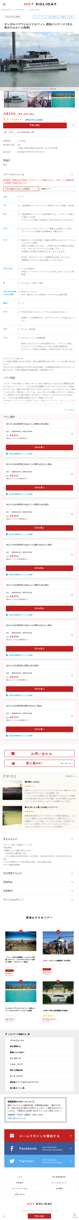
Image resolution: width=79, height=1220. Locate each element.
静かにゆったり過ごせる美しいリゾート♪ (41, 807)
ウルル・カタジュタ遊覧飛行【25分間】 (57, 961)
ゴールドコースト (34, 9)
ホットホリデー (6, 9)
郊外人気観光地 (16, 1070)
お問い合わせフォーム (17, 1118)
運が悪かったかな (32, 782)
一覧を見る (69, 776)
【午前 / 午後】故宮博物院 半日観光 (55, 1011)
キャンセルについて (59, 1183)
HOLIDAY (40, 4)
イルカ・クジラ (16, 1064)
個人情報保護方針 (59, 1177)
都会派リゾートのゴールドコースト (24, 1082)
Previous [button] (2, 99)
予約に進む (35, 125)
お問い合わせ (42, 753)
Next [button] (76, 99)
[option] (39, 61)
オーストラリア (19, 9)
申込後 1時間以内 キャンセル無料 (20, 454)
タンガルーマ (15, 1058)
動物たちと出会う (67, 17)
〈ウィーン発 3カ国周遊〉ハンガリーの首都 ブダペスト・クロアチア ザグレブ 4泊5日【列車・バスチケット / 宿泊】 (20, 959)
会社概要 (59, 1188)
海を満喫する (54, 17)
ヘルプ (19, 1177)
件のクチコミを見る (34, 120)
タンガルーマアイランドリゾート (31, 152)
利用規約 (19, 1183)
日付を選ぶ (39, 447)
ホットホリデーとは (19, 1188)
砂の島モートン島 (17, 1088)
